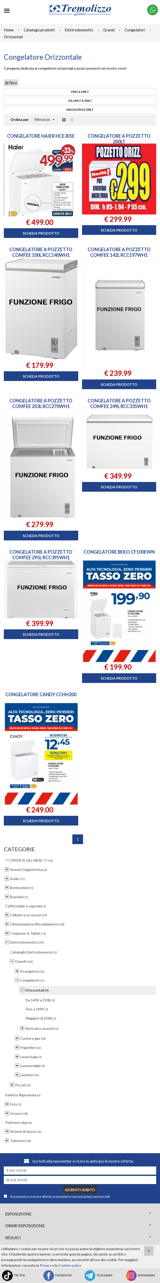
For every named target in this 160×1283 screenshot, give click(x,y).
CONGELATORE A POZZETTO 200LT (119, 138)
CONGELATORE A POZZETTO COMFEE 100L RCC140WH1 (40, 252)
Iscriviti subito (80, 1190)
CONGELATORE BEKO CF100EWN (119, 552)
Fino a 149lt (80, 91)
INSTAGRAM (140, 1275)
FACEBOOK (57, 1275)
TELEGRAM (98, 1275)
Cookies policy (69, 1265)
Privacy (45, 1265)
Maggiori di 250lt (80, 109)
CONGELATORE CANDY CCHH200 (40, 694)
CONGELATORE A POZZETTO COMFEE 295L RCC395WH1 (40, 554)
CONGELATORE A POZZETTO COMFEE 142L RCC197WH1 (119, 252)
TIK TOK (13, 1275)
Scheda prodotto (41, 233)
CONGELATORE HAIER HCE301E (41, 136)
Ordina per (19, 119)
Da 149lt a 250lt (80, 100)
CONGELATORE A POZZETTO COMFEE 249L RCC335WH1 (119, 403)
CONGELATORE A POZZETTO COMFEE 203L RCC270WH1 (40, 403)
